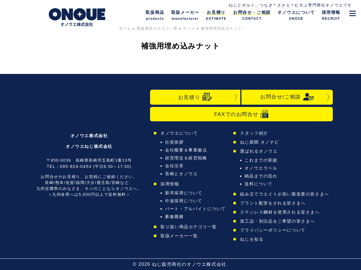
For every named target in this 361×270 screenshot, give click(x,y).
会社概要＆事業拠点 (186, 150)
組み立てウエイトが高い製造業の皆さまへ (284, 194)
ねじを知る (251, 239)
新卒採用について (183, 192)
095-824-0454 (76, 166)
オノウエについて (179, 133)
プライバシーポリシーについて (272, 230)
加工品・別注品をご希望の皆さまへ (277, 221)
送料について (259, 183)
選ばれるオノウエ (259, 151)
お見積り (195, 97)
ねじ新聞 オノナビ (259, 142)
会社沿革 (174, 165)
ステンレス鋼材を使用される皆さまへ (280, 212)
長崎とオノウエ (181, 173)
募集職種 (174, 216)
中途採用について (183, 200)
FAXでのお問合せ (241, 114)
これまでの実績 (261, 160)
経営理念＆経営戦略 (186, 157)
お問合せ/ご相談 (287, 97)
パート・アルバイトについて (195, 208)
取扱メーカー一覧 (179, 235)
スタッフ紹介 (254, 133)
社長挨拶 (174, 142)
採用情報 (169, 183)
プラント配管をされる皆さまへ (272, 203)
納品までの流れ (261, 176)
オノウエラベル (261, 168)
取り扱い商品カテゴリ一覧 (188, 226)
